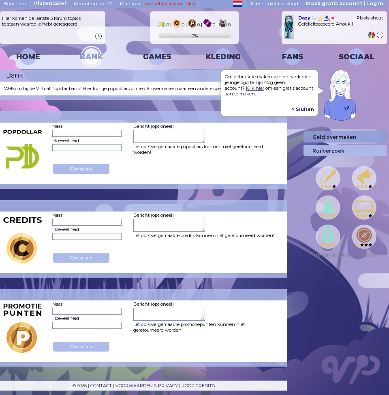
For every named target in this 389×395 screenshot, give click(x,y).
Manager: (157, 3)
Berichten (15, 3)
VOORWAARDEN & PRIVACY (146, 386)
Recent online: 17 (93, 3)
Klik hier (255, 88)
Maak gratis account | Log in (344, 3)
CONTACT (101, 386)
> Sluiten (303, 109)
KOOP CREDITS (198, 386)
